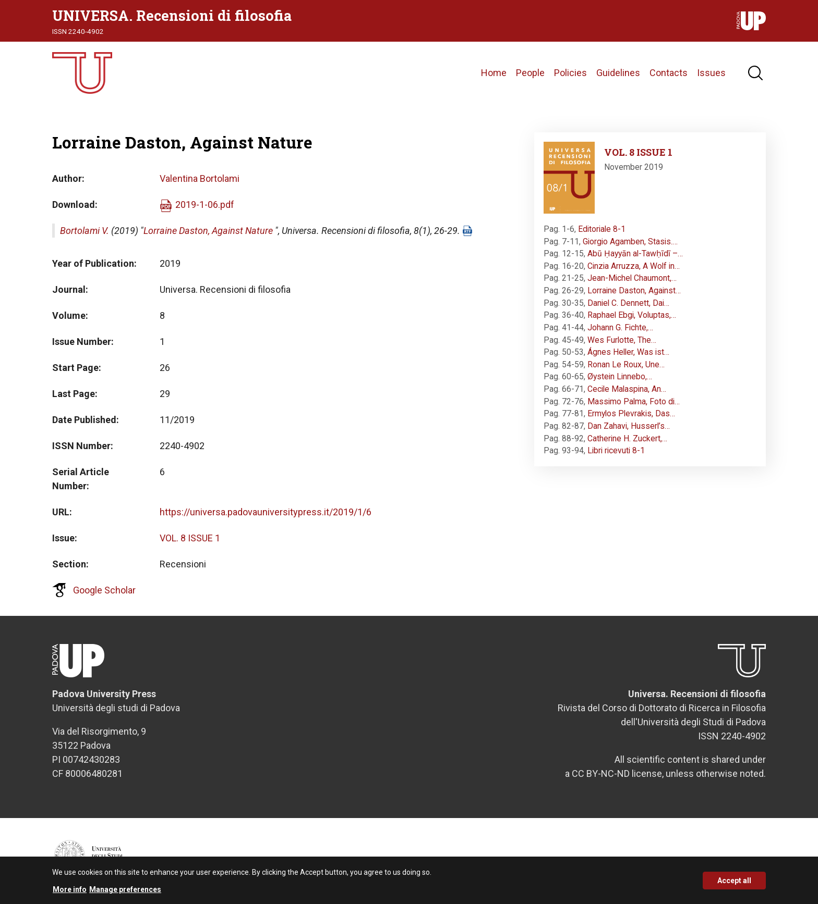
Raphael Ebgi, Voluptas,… (631, 315)
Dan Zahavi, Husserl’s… (628, 426)
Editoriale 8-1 (601, 229)
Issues (711, 72)
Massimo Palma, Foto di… (633, 401)
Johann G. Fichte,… (620, 327)
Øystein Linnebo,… (619, 376)
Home (494, 72)
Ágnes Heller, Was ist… (628, 352)
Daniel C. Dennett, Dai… (628, 303)
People (530, 72)
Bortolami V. (84, 230)
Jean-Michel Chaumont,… (632, 278)
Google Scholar (104, 590)
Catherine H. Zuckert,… (627, 438)
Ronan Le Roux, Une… (626, 364)
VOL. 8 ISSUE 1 (190, 538)
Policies (570, 72)
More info (70, 891)
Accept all (734, 882)
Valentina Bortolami (199, 178)
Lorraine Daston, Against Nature (208, 230)
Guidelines (618, 72)
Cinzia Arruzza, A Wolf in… (633, 266)
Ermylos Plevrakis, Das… (631, 413)
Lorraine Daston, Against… (634, 290)
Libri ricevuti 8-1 (616, 450)
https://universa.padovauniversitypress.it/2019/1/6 (265, 511)
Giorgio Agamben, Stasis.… (630, 241)
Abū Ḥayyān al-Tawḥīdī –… (635, 253)
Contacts (668, 72)
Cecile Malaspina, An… (626, 389)
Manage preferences (125, 891)
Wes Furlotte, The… (621, 340)
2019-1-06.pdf (204, 204)
